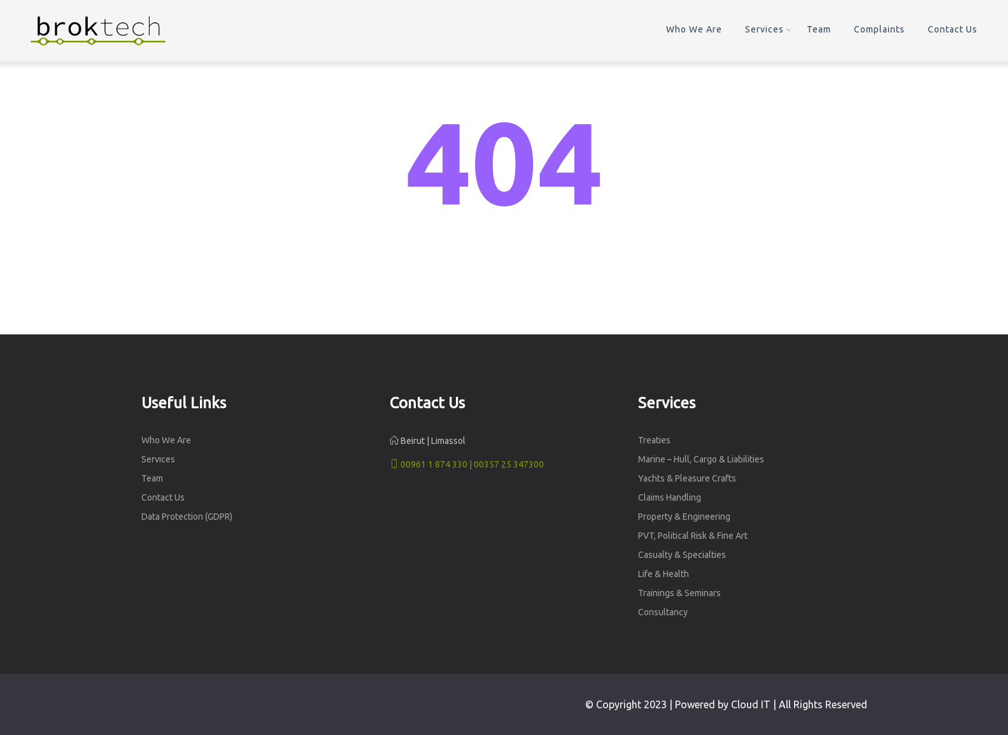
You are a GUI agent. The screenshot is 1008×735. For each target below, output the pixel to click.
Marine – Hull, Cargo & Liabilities (701, 459)
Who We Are (694, 29)
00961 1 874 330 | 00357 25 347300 (467, 464)
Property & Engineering (684, 516)
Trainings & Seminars (679, 593)
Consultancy (663, 612)
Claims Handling (669, 497)
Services (764, 29)
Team (819, 29)
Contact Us (952, 29)
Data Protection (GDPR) (186, 516)
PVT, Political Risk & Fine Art (693, 536)
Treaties (654, 440)
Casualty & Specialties (682, 555)
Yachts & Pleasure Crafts (687, 478)
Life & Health (663, 574)
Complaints (879, 29)
